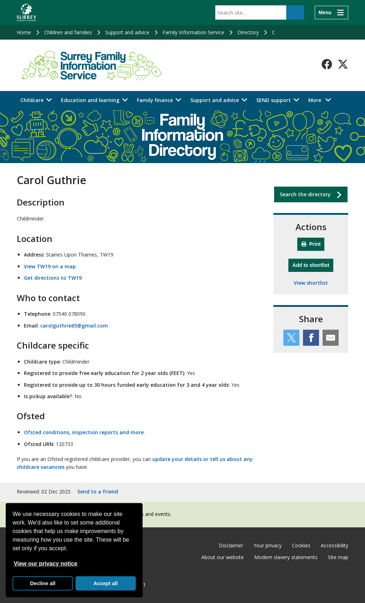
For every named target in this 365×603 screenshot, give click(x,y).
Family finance (155, 100)
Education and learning (90, 100)
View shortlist (311, 282)
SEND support (273, 100)
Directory (248, 32)
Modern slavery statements (286, 557)
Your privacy (267, 545)
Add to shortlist (312, 264)
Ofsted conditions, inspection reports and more (84, 432)
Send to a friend (97, 491)
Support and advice (127, 32)
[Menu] (331, 12)
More (321, 99)
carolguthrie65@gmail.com (74, 325)
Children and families (68, 32)
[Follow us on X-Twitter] (343, 64)
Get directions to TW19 (53, 277)
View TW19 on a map (50, 266)
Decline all (42, 583)
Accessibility (334, 545)
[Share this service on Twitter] (291, 338)
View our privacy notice (45, 564)
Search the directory (305, 194)
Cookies (301, 545)
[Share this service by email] (331, 338)
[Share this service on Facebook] (311, 338)
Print (311, 244)
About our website (222, 557)
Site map (338, 557)
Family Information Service (193, 32)
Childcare (31, 100)
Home (24, 32)
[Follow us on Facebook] (327, 64)
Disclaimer (231, 545)
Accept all (105, 583)
